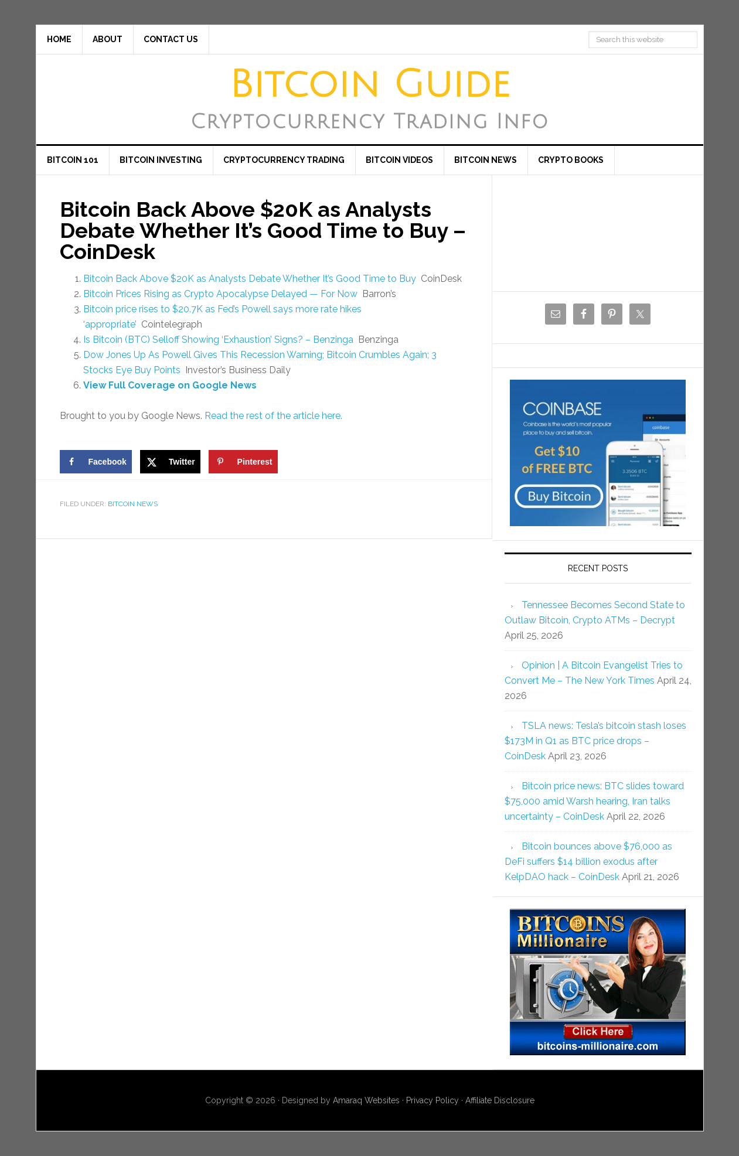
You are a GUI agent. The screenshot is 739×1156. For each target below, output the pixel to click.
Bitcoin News (133, 504)
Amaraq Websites (366, 1100)
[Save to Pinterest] (243, 461)
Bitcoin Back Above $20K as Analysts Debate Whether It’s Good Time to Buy (249, 278)
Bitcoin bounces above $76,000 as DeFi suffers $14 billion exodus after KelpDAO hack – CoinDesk (588, 861)
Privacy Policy (432, 1100)
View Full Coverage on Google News (170, 385)
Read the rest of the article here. (273, 415)
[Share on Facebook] (96, 461)
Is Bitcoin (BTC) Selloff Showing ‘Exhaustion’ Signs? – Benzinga (218, 339)
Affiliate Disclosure (499, 1100)
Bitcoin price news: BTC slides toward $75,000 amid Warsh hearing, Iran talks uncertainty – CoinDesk (594, 801)
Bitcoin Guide (370, 84)
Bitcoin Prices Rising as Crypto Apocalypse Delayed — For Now (220, 293)
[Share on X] (170, 461)
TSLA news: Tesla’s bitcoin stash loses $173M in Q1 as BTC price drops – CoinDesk (595, 741)
